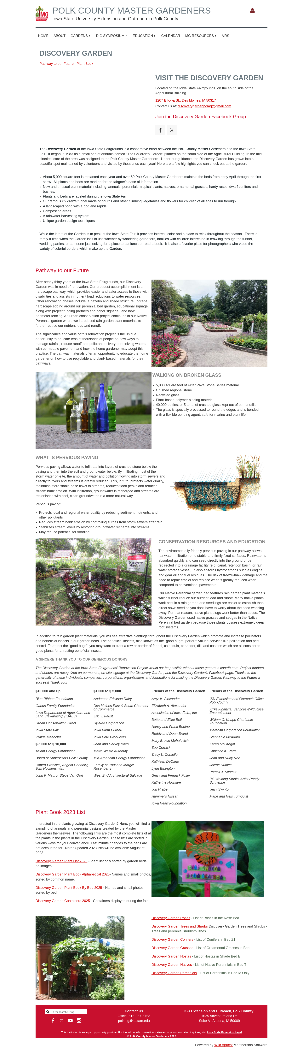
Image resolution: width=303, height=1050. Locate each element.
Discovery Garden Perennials (174, 973)
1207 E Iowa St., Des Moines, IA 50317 (185, 100)
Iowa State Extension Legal (224, 1032)
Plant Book (85, 64)
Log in (252, 10)
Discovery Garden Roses (171, 918)
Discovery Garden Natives (172, 965)
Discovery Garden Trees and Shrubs (180, 926)
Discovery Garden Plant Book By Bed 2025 (69, 888)
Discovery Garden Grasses (172, 948)
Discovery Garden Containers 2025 (63, 901)
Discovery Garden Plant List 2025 (61, 861)
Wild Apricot (223, 1045)
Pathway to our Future (56, 64)
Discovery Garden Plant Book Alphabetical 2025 (73, 874)
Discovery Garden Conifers (172, 939)
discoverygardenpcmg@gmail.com (204, 106)
